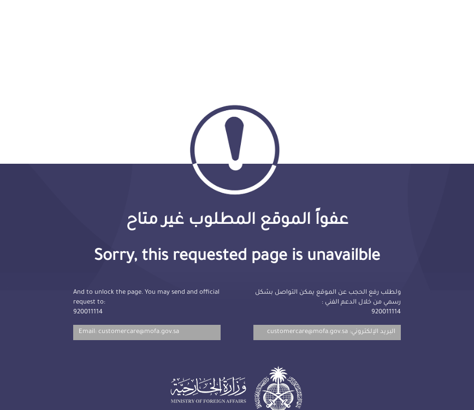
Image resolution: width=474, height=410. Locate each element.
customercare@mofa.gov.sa (307, 332)
